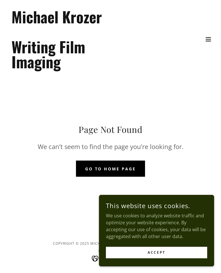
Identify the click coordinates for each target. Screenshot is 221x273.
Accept (156, 260)
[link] (56, 66)
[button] (208, 39)
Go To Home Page (110, 169)
